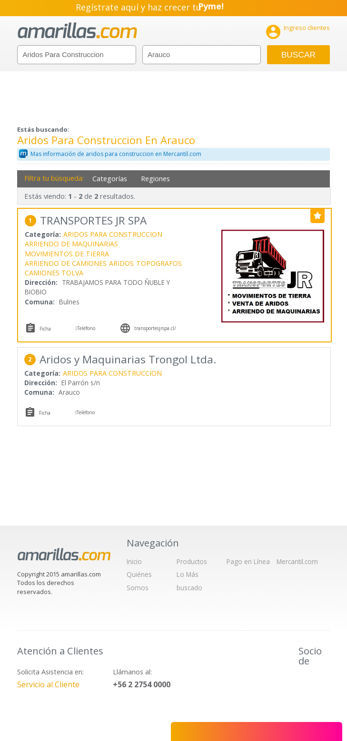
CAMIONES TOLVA (54, 272)
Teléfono (86, 328)
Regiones (155, 178)
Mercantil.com (297, 561)
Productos (192, 561)
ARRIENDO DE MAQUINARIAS (71, 243)
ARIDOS (121, 263)
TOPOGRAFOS (159, 263)
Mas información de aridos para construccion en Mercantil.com (115, 154)
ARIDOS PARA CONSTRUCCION (112, 234)
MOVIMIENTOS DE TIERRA (67, 253)
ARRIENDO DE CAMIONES (66, 263)
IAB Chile (311, 682)
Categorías (109, 178)
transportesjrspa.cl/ (155, 328)
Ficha (45, 328)
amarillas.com (77, 30)
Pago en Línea (248, 561)
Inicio (134, 561)
